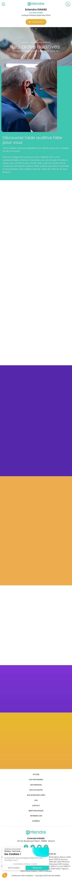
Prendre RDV (36, 22)
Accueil (36, 774)
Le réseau (36, 821)
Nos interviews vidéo (36, 795)
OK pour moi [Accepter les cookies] (36, 868)
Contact (36, 805)
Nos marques (36, 785)
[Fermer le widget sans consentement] (12, 849)
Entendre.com (36, 816)
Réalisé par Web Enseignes (22, 875)
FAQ (36, 800)
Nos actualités (36, 790)
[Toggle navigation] (3, 4)
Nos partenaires (36, 780)
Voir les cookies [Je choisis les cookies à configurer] (13, 868)
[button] (4, 875)
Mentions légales (36, 811)
